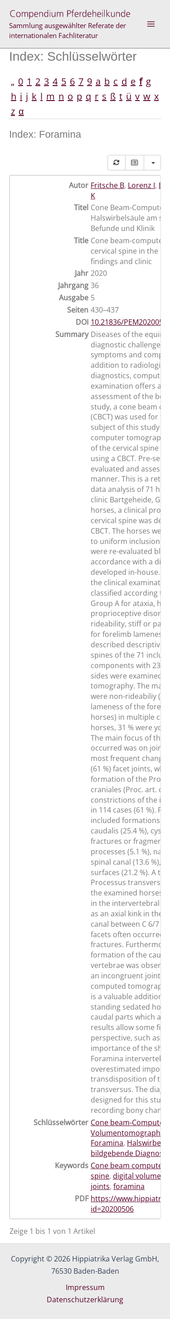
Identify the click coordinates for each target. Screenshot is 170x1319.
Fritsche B (107, 185)
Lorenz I (141, 185)
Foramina (107, 1143)
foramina (129, 1186)
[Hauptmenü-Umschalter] (151, 24)
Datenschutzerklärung (85, 1300)
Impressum (85, 1287)
